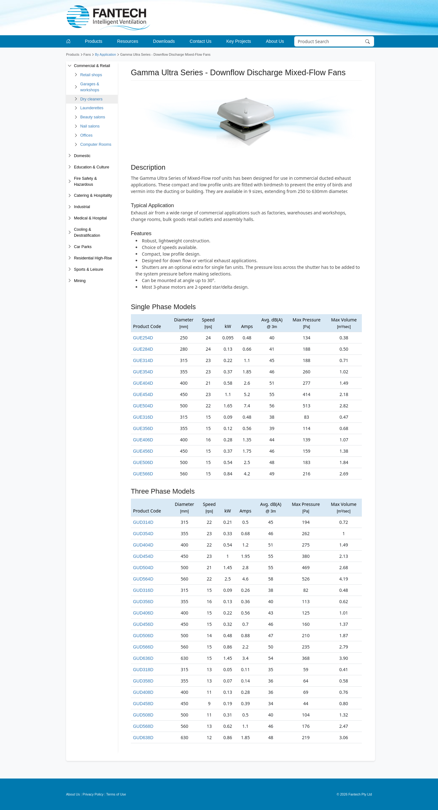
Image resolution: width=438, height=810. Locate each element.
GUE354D (143, 371)
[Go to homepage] (69, 41)
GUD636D (143, 658)
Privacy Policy (93, 794)
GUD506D (143, 635)
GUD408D (143, 692)
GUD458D (143, 703)
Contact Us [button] (200, 41)
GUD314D (143, 522)
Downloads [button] (164, 41)
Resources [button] (127, 41)
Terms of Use (116, 794)
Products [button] (93, 41)
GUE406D (143, 439)
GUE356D (143, 428)
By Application (105, 54)
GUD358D (143, 680)
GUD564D (143, 578)
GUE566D (143, 473)
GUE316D (143, 417)
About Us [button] (275, 41)
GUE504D (143, 405)
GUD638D (143, 737)
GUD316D (143, 590)
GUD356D (143, 601)
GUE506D (143, 462)
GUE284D (143, 349)
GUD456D (143, 624)
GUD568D (143, 726)
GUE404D (143, 383)
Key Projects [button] (238, 41)
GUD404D (143, 544)
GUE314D (143, 360)
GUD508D (143, 714)
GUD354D (143, 533)
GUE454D (143, 394)
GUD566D (143, 646)
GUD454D (143, 556)
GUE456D (143, 451)
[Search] (334, 41)
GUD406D (143, 612)
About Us (73, 794)
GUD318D (143, 669)
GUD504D (143, 567)
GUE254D (143, 337)
